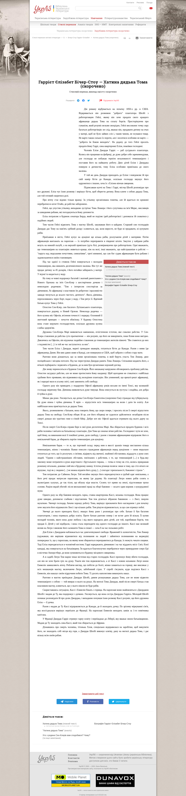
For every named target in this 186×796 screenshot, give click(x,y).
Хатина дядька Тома (59, 724)
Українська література (48, 18)
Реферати (140, 24)
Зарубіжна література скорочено (111, 30)
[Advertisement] (93, 59)
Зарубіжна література (76, 18)
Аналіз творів (85, 24)
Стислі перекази (67, 24)
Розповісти (93, 701)
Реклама (140, 2)
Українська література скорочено (75, 30)
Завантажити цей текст (93, 694)
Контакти (130, 2)
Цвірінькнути (119, 701)
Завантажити (145, 38)
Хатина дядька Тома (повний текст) (119, 267)
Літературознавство (116, 18)
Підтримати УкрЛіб (109, 100)
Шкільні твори (48, 24)
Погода (149, 2)
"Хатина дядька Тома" (117, 276)
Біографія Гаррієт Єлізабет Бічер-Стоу (121, 285)
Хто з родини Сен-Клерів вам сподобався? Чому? (125, 279)
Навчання (96, 19)
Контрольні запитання (121, 24)
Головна (72, 754)
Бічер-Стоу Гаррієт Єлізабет (79, 38)
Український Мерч (140, 18)
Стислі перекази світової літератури (46, 38)
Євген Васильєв (101, 766)
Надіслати (66, 701)
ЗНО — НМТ (101, 24)
